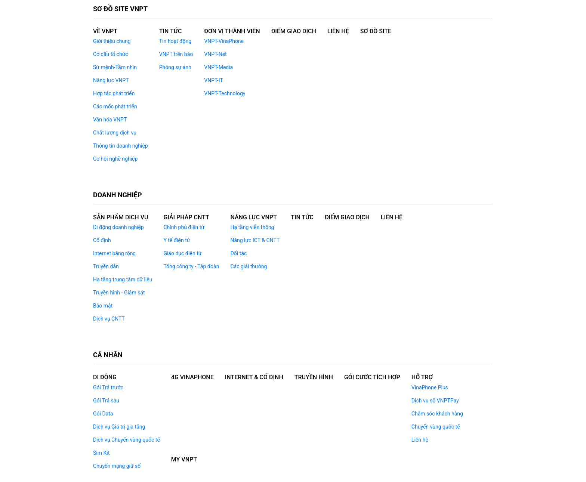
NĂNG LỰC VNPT (253, 217)
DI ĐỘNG (105, 377)
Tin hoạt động (175, 41)
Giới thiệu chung (111, 41)
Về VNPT (105, 31)
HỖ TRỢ (422, 377)
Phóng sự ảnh (175, 67)
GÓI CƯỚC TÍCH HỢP (372, 377)
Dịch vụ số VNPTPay (435, 401)
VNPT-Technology (224, 93)
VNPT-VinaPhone (224, 41)
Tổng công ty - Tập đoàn (191, 266)
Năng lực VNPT (111, 80)
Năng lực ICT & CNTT (255, 240)
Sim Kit (101, 453)
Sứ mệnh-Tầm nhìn (115, 67)
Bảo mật (102, 306)
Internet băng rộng (114, 253)
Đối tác (238, 253)
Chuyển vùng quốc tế (435, 427)
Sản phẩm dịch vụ (120, 217)
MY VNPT (184, 459)
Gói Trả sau (106, 401)
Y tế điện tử (176, 240)
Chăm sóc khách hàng (437, 414)
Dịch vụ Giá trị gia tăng (119, 427)
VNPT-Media (218, 67)
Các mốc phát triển (115, 106)
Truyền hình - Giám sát (119, 293)
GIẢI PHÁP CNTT (186, 217)
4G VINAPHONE (192, 377)
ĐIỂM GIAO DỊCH (293, 31)
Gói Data (103, 414)
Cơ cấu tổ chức (110, 54)
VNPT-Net (215, 54)
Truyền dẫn (106, 266)
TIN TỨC (302, 217)
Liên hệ (419, 440)
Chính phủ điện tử (183, 227)
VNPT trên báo (176, 54)
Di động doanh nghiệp (118, 227)
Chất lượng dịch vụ (114, 133)
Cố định (102, 240)
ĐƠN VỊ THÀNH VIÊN (232, 31)
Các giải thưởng (248, 266)
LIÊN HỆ (338, 31)
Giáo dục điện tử (182, 253)
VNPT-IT (213, 80)
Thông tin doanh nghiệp (120, 146)
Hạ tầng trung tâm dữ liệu (122, 279)
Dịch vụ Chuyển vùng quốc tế (126, 440)
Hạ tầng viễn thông (252, 227)
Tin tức (170, 31)
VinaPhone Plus (429, 387)
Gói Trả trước (108, 387)
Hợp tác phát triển (114, 93)
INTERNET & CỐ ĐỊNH (254, 377)
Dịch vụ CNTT (109, 319)
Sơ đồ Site (375, 31)
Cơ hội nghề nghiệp (115, 159)
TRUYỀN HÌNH (313, 377)
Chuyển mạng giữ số (117, 466)
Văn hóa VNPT (110, 120)
